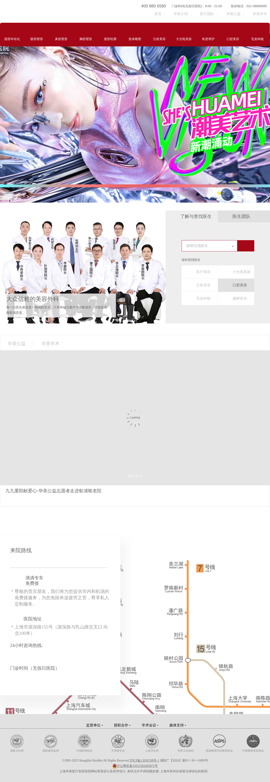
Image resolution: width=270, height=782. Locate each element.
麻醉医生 (240, 298)
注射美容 (203, 285)
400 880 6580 (153, 6)
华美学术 (260, 14)
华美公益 (233, 14)
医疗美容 (203, 272)
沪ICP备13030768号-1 (144, 760)
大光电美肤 (242, 272)
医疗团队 (207, 14)
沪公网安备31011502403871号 (137, 766)
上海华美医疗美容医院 (63, 11)
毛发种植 (203, 298)
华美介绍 (180, 14)
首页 (158, 14)
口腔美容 (240, 285)
